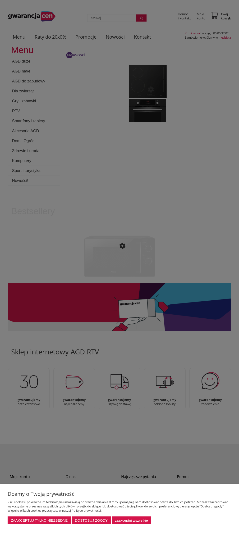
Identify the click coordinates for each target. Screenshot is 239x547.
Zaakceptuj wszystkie (131, 520)
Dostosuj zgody (91, 520)
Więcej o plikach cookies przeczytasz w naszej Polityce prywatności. (54, 510)
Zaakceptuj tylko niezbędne (39, 520)
